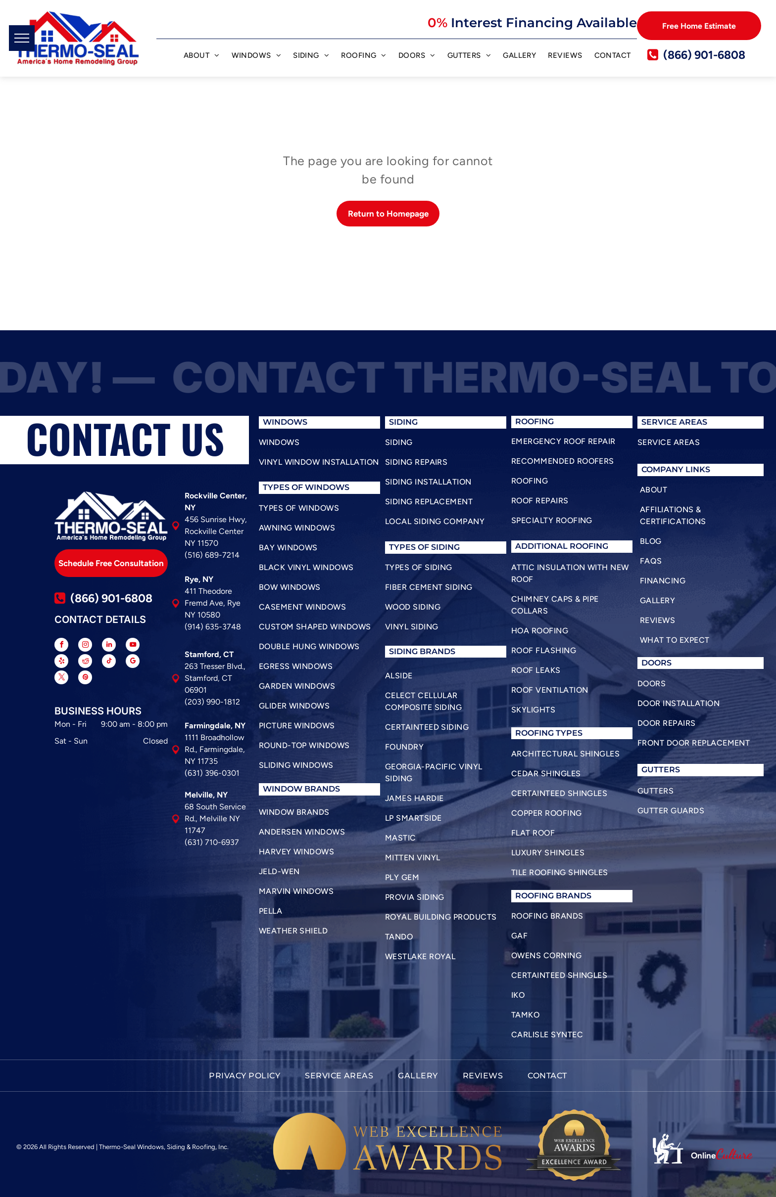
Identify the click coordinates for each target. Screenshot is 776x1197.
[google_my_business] (133, 662)
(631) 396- (203, 773)
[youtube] (133, 646)
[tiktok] (109, 662)
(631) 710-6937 (212, 842)
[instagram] (85, 646)
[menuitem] (202, 57)
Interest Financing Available (544, 23)
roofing (534, 733)
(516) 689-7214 (212, 555)
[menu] (22, 38)
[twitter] (61, 678)
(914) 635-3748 (213, 626)
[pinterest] (85, 678)
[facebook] (61, 646)
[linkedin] (109, 646)
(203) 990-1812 (212, 702)
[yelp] (61, 662)
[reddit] (85, 662)
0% (437, 23)
